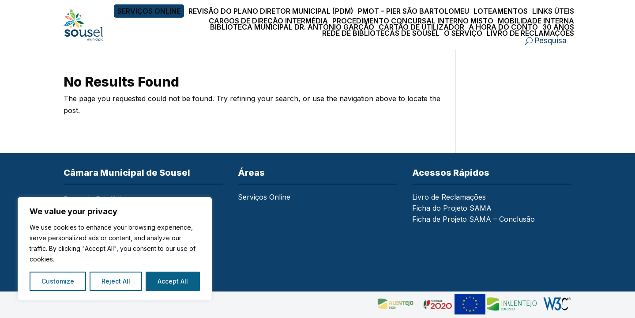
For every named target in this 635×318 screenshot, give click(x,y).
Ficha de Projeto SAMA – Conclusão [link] (473, 219)
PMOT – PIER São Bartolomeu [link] (413, 11)
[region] (115, 248)
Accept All (173, 281)
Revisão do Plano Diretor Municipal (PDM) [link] (270, 11)
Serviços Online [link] (148, 11)
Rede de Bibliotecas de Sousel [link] (381, 33)
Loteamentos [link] (500, 11)
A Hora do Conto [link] (503, 27)
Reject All (115, 281)
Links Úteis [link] (553, 11)
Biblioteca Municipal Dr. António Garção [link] (292, 27)
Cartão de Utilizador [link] (421, 27)
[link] (89, 25)
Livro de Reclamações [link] (530, 33)
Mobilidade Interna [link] (536, 21)
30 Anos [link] (558, 27)
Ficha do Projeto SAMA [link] (452, 208)
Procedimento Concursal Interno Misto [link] (412, 21)
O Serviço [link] (463, 33)
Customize (57, 281)
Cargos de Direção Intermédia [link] (268, 21)
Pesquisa (551, 40)
